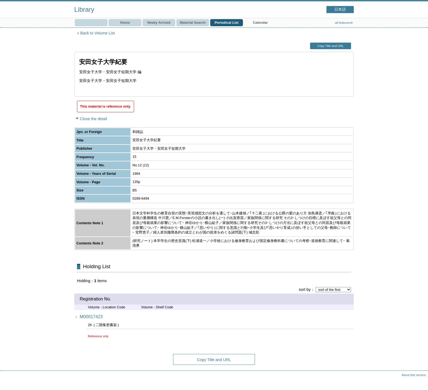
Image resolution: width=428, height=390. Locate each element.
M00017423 (91, 316)
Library (84, 9)
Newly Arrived (159, 22)
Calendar (260, 22)
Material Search (193, 22)
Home (125, 22)
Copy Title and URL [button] (330, 46)
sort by (305, 289)
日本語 (340, 9)
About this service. (414, 375)
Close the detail (93, 119)
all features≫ (344, 22)
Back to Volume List (97, 33)
